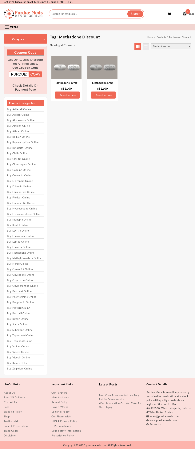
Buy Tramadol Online (19, 340)
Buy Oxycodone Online (20, 274)
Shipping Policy (13, 411)
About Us (9, 392)
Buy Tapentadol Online (20, 335)
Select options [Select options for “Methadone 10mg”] (68, 95)
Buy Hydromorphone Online (24, 214)
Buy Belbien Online (18, 136)
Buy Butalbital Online (20, 147)
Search (135, 13)
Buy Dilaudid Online (19, 186)
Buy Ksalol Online (17, 225)
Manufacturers (60, 397)
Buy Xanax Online (17, 363)
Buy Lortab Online (18, 241)
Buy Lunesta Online (19, 247)
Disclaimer (10, 435)
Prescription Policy (62, 435)
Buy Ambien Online (18, 125)
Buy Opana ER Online (20, 269)
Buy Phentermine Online (21, 296)
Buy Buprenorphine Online (23, 142)
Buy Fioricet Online (18, 197)
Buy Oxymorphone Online (22, 285)
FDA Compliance (61, 426)
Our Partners (59, 392)
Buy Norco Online (17, 263)
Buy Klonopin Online (19, 219)
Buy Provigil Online (18, 307)
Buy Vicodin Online (18, 357)
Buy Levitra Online (18, 230)
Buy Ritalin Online (18, 318)
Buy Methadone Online (21, 252)
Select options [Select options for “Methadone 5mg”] (104, 95)
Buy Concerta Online (19, 175)
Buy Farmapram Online (21, 191)
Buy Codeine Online (19, 169)
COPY (35, 74)
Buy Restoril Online (18, 313)
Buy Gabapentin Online (21, 203)
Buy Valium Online (18, 346)
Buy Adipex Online (18, 114)
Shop (7, 416)
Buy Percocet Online (19, 291)
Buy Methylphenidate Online (24, 258)
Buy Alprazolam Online (21, 120)
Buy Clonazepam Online (21, 164)
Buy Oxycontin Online (20, 280)
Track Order (11, 430)
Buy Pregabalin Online (20, 302)
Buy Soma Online (17, 324)
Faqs (7, 406)
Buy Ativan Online (18, 131)
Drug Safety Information (66, 430)
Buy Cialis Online (17, 153)
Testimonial (11, 421)
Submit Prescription (16, 426)
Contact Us (10, 402)
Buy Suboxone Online (20, 329)
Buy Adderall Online (19, 109)
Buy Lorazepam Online (20, 236)
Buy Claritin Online (18, 158)
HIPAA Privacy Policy (64, 421)
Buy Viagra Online (18, 351)
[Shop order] (171, 46)
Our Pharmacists (61, 416)
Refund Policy (59, 402)
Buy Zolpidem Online (19, 368)
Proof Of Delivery (14, 397)
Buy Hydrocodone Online (22, 208)
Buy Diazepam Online (20, 180)
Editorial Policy (60, 411)
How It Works (59, 406)
